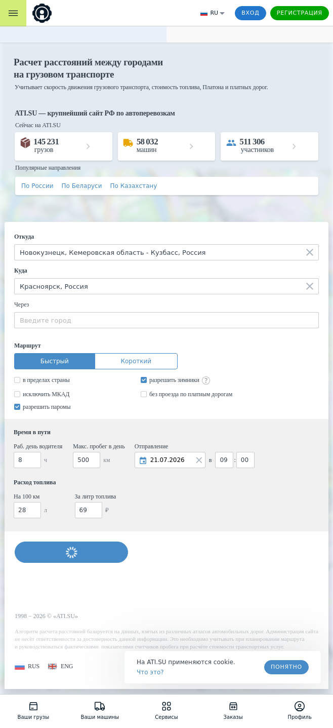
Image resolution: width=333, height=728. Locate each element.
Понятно (286, 667)
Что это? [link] (150, 672)
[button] (27, 666)
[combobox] (166, 252)
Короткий (135, 361)
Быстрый (54, 361)
